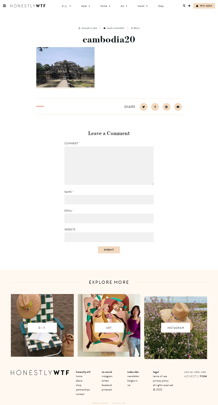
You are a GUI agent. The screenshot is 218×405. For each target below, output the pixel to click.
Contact (80, 394)
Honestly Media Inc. (100, 403)
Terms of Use (160, 376)
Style (86, 6)
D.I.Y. (67, 6)
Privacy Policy (160, 380)
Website (70, 229)
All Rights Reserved (163, 385)
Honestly (195, 376)
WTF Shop (204, 5)
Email (69, 210)
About (79, 380)
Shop (161, 6)
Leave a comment (114, 28)
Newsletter (133, 376)
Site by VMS (117, 403)
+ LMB (123, 403)
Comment (72, 143)
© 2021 (157, 389)
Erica (137, 28)
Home (106, 6)
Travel (143, 6)
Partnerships (83, 389)
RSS (128, 385)
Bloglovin (132, 380)
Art (124, 6)
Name (69, 192)
